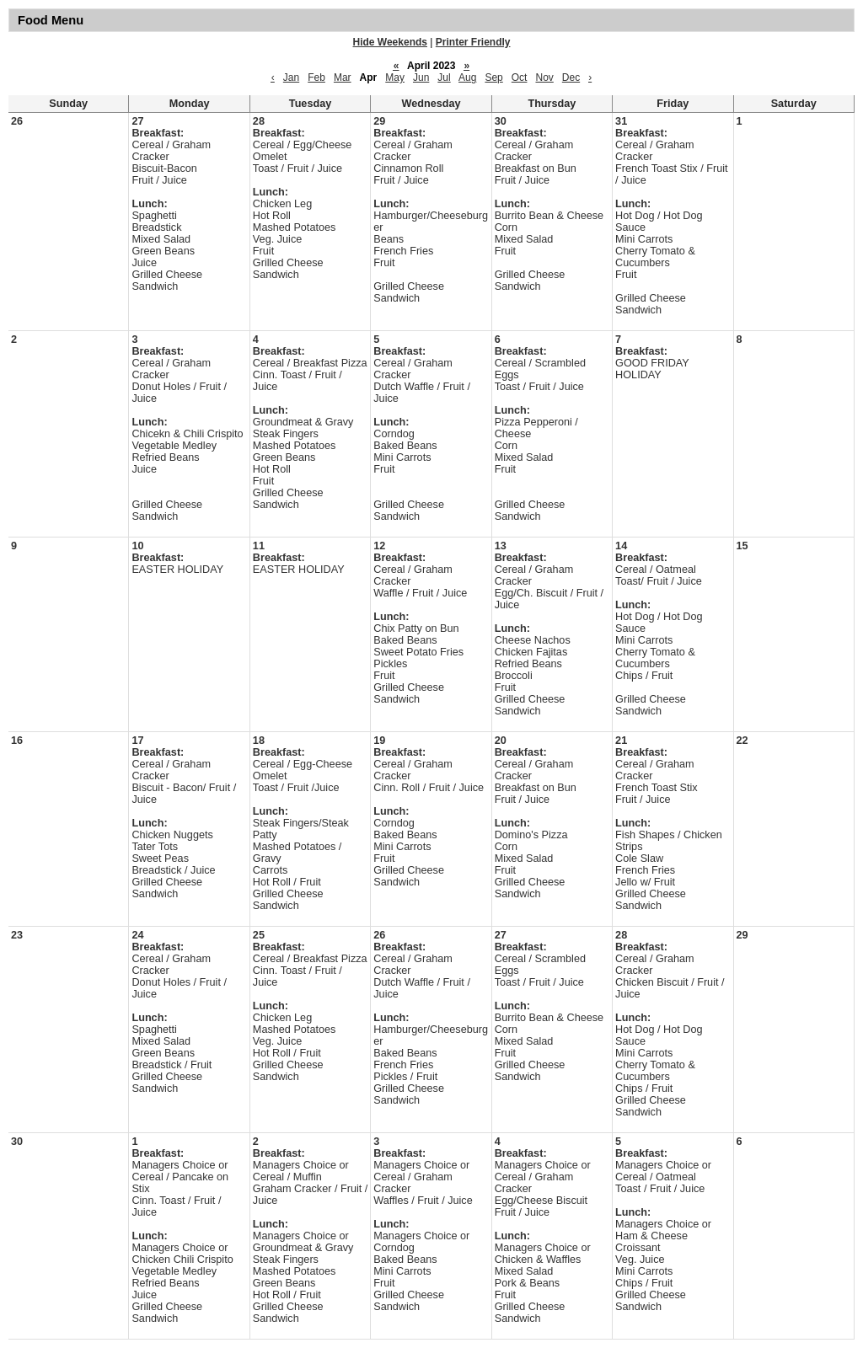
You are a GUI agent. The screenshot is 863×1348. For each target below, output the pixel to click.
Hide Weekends (390, 42)
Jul (443, 77)
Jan (291, 77)
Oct (520, 77)
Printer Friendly (473, 42)
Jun (421, 77)
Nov (544, 77)
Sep (493, 77)
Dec (571, 77)
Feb (316, 77)
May (395, 77)
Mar (342, 77)
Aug (467, 77)
